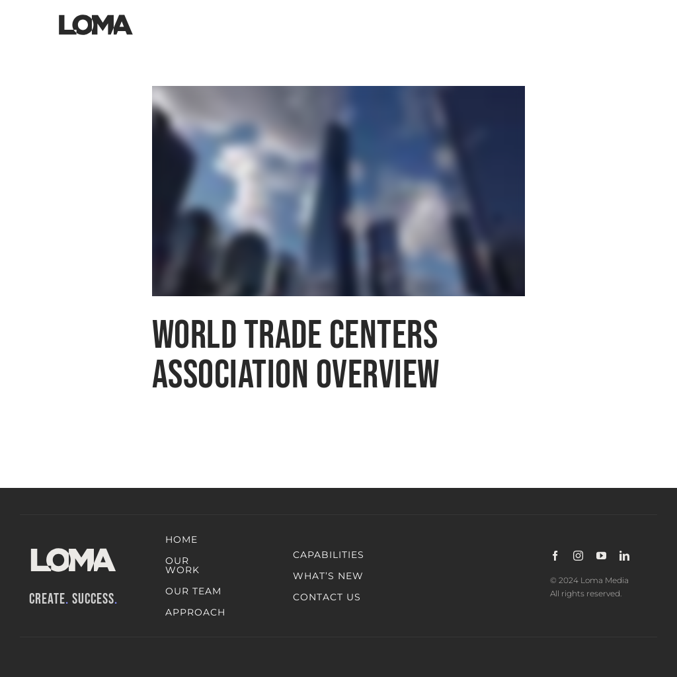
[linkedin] (624, 556)
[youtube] (601, 556)
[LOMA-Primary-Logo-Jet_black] (96, 15)
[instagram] (578, 556)
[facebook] (555, 556)
